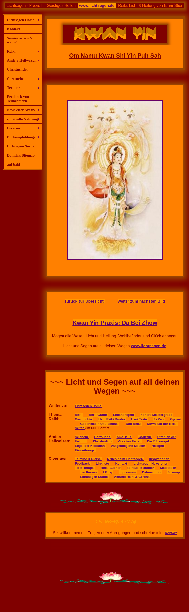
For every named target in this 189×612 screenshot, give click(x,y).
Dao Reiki (134, 424)
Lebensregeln (124, 415)
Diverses (13, 128)
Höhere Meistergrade (156, 415)
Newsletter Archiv (21, 110)
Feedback (83, 463)
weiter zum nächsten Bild (141, 301)
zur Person (89, 472)
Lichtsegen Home (20, 20)
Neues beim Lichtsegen (125, 459)
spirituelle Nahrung (22, 119)
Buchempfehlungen (22, 137)
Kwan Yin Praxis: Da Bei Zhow (115, 322)
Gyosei (175, 419)
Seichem (82, 437)
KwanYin (145, 437)
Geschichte (84, 419)
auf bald (13, 164)
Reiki (11, 51)
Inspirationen (159, 459)
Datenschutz (152, 472)
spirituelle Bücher (141, 468)
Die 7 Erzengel (158, 441)
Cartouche (15, 78)
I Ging (108, 472)
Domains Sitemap (21, 155)
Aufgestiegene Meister (128, 446)
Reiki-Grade (98, 415)
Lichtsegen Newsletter (151, 463)
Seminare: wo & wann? (19, 40)
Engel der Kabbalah (90, 446)
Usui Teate (139, 419)
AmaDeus (124, 437)
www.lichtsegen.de (97, 5)
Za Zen (159, 419)
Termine (13, 88)
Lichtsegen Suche (20, 146)
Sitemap (173, 472)
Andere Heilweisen (21, 60)
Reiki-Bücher (111, 468)
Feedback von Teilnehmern (18, 99)
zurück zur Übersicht (85, 301)
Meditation (168, 468)
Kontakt (13, 29)
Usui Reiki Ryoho (112, 419)
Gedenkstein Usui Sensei (99, 424)
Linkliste (103, 463)
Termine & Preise (88, 459)
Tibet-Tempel (85, 468)
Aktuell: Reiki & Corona (132, 477)
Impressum (128, 472)
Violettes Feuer (130, 441)
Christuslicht (17, 69)
